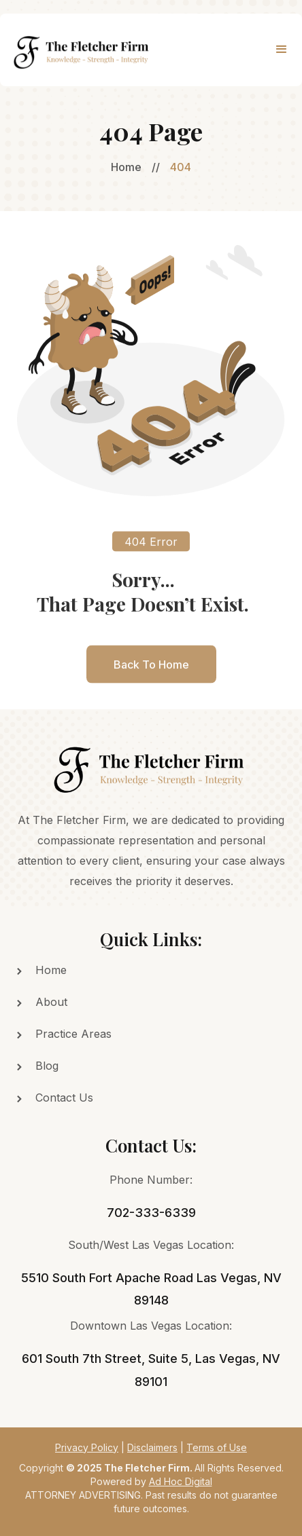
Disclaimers (152, 1447)
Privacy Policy (86, 1447)
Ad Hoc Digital (180, 1481)
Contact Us (64, 1097)
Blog (46, 1065)
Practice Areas (73, 1034)
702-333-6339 (151, 1212)
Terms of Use (216, 1447)
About (51, 1002)
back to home (151, 671)
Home (126, 167)
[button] (281, 49)
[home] (79, 50)
